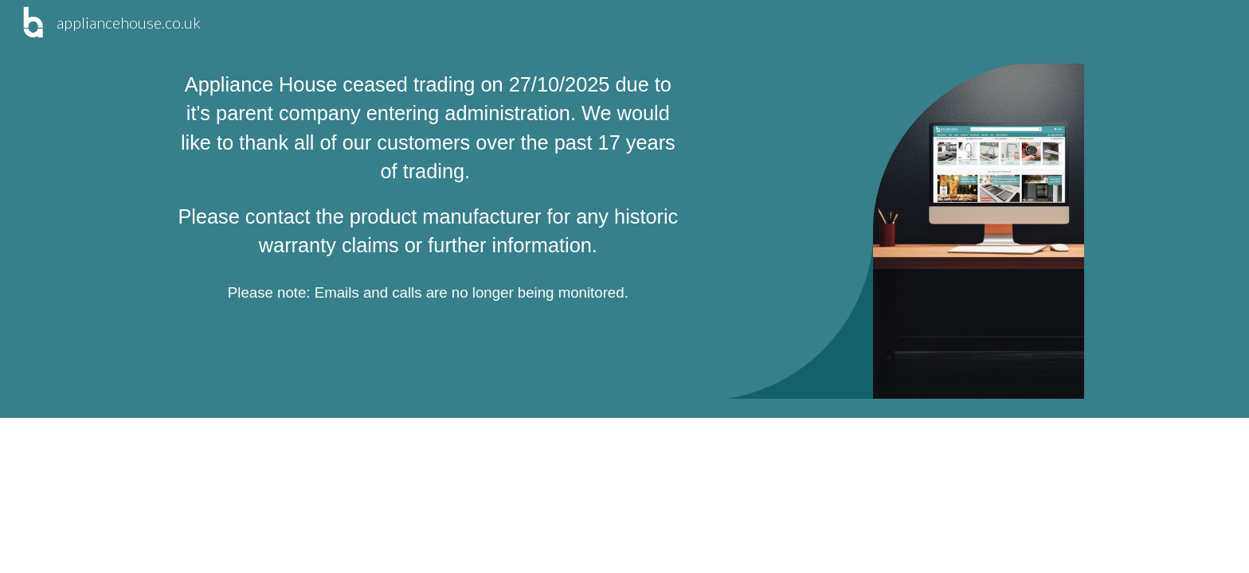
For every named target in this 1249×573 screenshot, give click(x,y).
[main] (428, 187)
